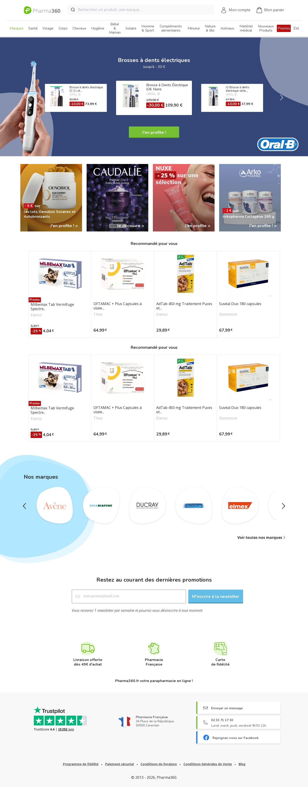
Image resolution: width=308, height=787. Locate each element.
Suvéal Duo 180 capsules (240, 304)
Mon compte (239, 9)
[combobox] (140, 10)
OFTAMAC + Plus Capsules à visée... (117, 306)
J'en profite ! (154, 132)
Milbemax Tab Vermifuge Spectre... (52, 306)
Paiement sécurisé (119, 764)
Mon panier (270, 10)
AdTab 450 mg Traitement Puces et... (184, 306)
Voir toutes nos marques (259, 537)
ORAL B (153, 94)
